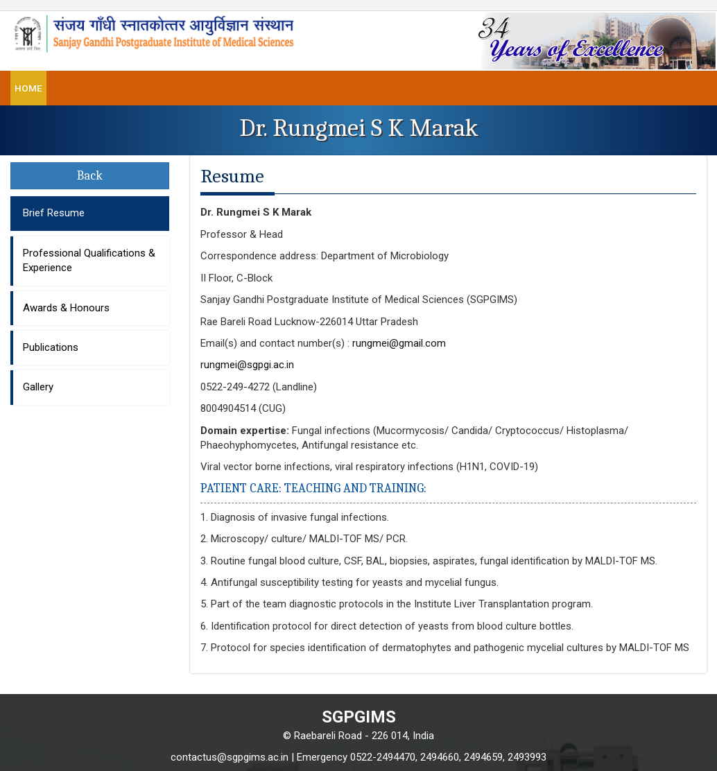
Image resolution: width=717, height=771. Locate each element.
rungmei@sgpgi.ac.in (247, 364)
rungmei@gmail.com (399, 343)
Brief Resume (54, 213)
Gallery (38, 387)
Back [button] (90, 175)
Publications (50, 347)
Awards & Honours (66, 308)
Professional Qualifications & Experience (89, 260)
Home (28, 88)
